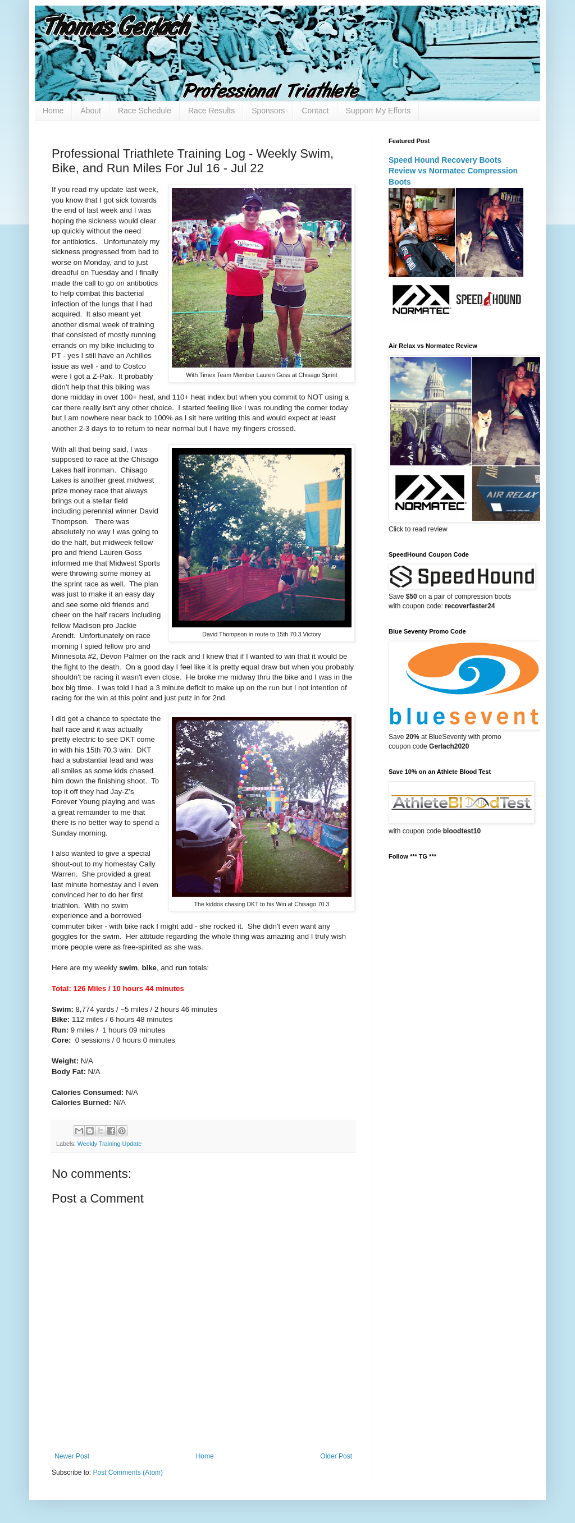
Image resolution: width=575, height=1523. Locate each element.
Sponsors (268, 110)
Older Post (336, 1456)
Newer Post (71, 1456)
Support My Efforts (378, 110)
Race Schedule (144, 110)
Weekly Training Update (109, 1143)
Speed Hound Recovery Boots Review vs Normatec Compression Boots (453, 170)
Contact (315, 110)
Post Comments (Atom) (128, 1472)
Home (53, 110)
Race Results (211, 110)
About (90, 110)
